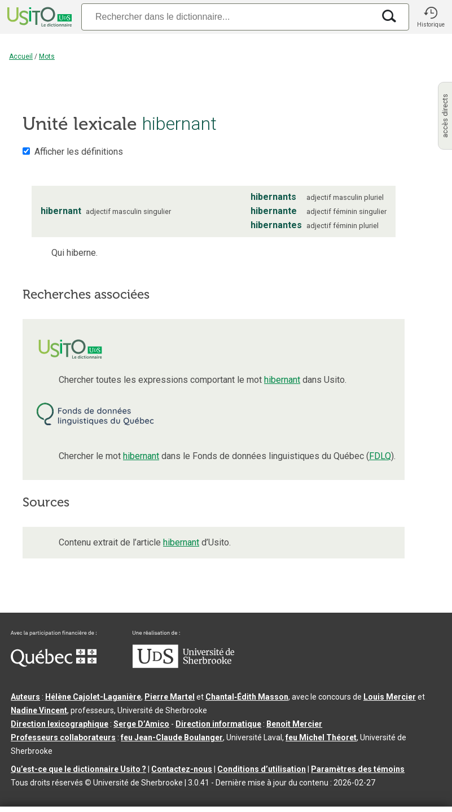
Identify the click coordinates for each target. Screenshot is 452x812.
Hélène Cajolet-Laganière (93, 696)
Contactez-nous (181, 769)
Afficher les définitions (78, 151)
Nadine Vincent (39, 710)
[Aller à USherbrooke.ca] (183, 665)
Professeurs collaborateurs (63, 737)
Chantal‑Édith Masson (246, 696)
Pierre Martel (169, 696)
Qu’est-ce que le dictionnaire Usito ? (78, 769)
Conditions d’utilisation (261, 769)
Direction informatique (218, 723)
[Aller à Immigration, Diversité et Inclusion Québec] (53, 664)
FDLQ (380, 456)
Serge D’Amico (141, 723)
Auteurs (25, 696)
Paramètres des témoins (358, 769)
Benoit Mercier (294, 723)
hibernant (282, 379)
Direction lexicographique (59, 723)
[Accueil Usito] (38, 17)
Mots (47, 56)
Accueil (21, 56)
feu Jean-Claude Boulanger (172, 737)
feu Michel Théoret (321, 737)
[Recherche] (228, 16)
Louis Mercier (389, 696)
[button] (430, 17)
